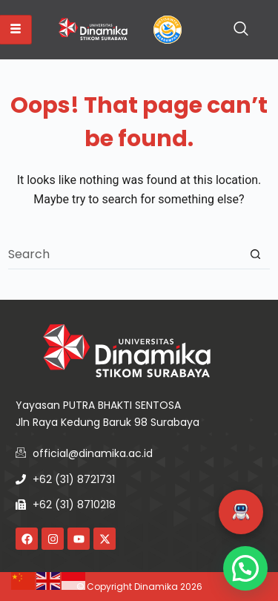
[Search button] (255, 254)
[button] (241, 512)
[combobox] (124, 254)
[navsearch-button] (241, 30)
